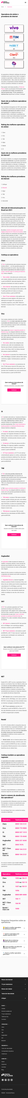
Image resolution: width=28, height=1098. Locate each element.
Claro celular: (6, 277)
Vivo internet (6, 354)
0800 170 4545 (21, 836)
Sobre (2, 1061)
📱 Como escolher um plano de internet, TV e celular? (14, 947)
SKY (3, 607)
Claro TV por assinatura (9, 296)
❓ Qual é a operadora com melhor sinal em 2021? (14, 934)
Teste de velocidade (6, 1048)
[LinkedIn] (5, 1080)
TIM (3, 474)
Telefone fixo (4, 1016)
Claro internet (6, 286)
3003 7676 (19, 845)
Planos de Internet (6, 980)
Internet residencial (6, 1011)
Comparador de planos (7, 1051)
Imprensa (3, 1064)
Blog (2, 1069)
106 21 (24, 878)
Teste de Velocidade (7, 993)
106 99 (17, 903)
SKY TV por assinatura (9, 631)
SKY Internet (6, 623)
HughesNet (5, 561)
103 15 (24, 882)
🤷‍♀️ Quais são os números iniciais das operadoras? (14, 940)
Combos (3, 1019)
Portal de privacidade (7, 1089)
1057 (17, 886)
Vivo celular (6, 343)
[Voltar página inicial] (5, 3)
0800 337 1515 (21, 832)
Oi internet (5, 443)
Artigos (3, 998)
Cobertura (4, 1054)
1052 (17, 878)
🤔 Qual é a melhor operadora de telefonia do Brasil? (14, 928)
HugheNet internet (8, 580)
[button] (25, 2)
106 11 (17, 899)
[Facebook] (8, 1080)
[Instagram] (11, 1080)
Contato (3, 1067)
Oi (2, 417)
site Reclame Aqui (6, 576)
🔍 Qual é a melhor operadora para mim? (14, 953)
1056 (17, 891)
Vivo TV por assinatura (9, 364)
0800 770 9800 (21, 828)
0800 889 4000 (21, 895)
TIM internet (6, 511)
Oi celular (5, 431)
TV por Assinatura (6, 984)
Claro (3, 264)
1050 (17, 909)
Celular (3, 1008)
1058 (17, 882)
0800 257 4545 (21, 840)
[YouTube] (2, 1080)
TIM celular (6, 497)
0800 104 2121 (21, 824)
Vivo (8, 321)
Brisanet (4, 187)
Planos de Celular (6, 989)
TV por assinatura (6, 1014)
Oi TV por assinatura (8, 453)
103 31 (24, 886)
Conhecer (14, 390)
